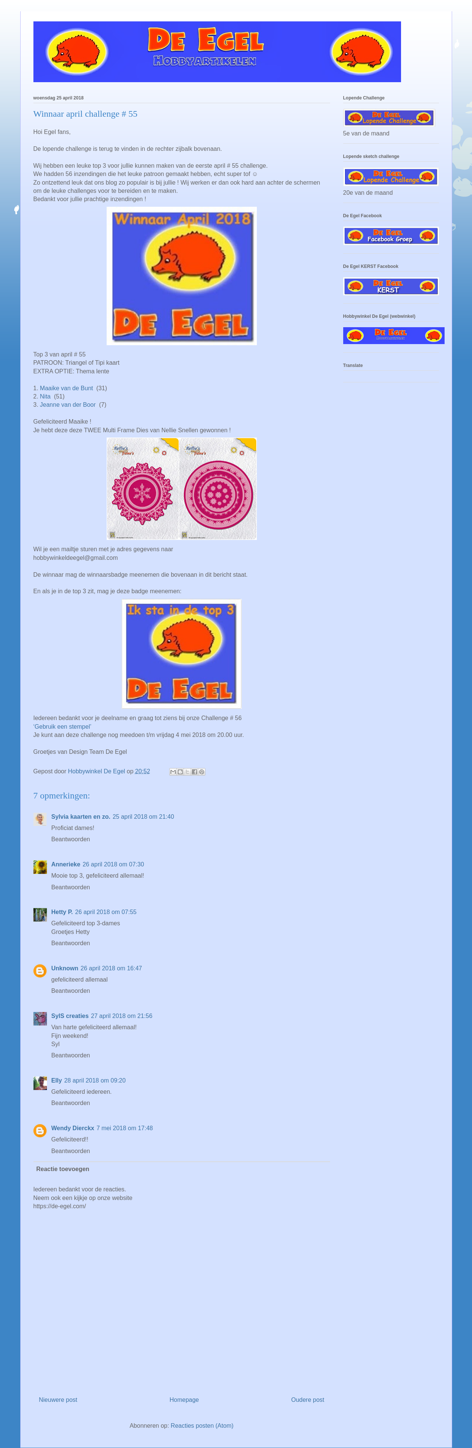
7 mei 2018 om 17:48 (125, 1128)
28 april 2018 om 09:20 (95, 1080)
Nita (45, 396)
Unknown (64, 968)
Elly (56, 1080)
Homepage (184, 1400)
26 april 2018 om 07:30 (113, 864)
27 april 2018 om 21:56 (121, 1016)
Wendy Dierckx (72, 1128)
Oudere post (307, 1400)
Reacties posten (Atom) (202, 1425)
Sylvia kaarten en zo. (80, 816)
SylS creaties (70, 1016)
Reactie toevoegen (62, 1169)
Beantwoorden (70, 839)
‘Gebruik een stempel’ (62, 726)
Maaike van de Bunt (66, 388)
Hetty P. (62, 912)
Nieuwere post (58, 1400)
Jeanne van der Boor (68, 404)
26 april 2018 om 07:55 (106, 912)
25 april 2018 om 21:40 (143, 816)
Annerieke (65, 864)
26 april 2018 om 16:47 (111, 968)
